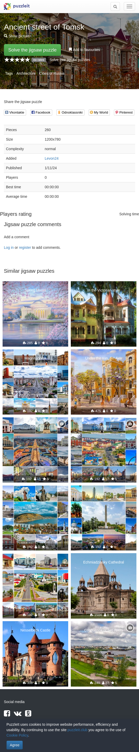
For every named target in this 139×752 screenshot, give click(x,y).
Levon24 (52, 158)
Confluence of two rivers (103, 630)
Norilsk (35, 426)
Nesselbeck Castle (35, 630)
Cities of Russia (51, 73)
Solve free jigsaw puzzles (70, 60)
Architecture (26, 73)
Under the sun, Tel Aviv (103, 358)
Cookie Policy (17, 735)
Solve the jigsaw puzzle (32, 50)
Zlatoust (35, 494)
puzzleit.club (77, 730)
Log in (9, 247)
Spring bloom (35, 290)
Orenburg (103, 494)
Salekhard (103, 426)
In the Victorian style (103, 290)
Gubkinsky (35, 562)
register (25, 247)
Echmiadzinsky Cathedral (103, 562)
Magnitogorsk (35, 358)
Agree (14, 745)
